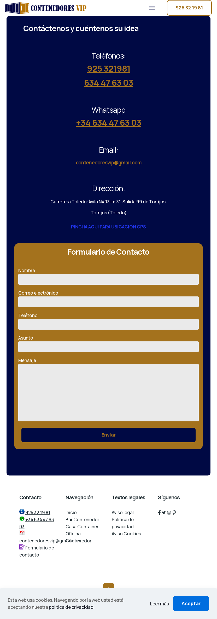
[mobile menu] (152, 7)
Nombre (108, 276)
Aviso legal (123, 512)
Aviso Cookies (126, 534)
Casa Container (82, 527)
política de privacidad (71, 607)
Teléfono (108, 321)
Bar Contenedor (82, 520)
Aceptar (191, 603)
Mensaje (108, 389)
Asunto (108, 343)
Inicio (71, 512)
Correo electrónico (108, 298)
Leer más (159, 604)
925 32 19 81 (189, 7)
